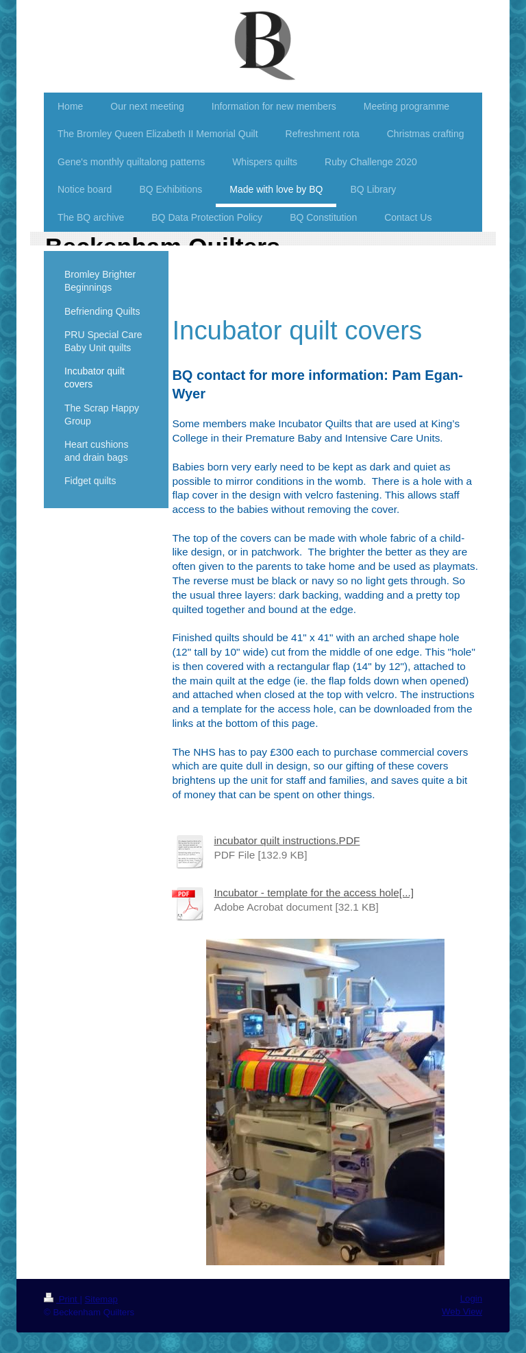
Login (471, 1298)
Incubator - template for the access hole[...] (314, 892)
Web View (462, 1311)
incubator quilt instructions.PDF (287, 840)
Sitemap (101, 1299)
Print (61, 1299)
